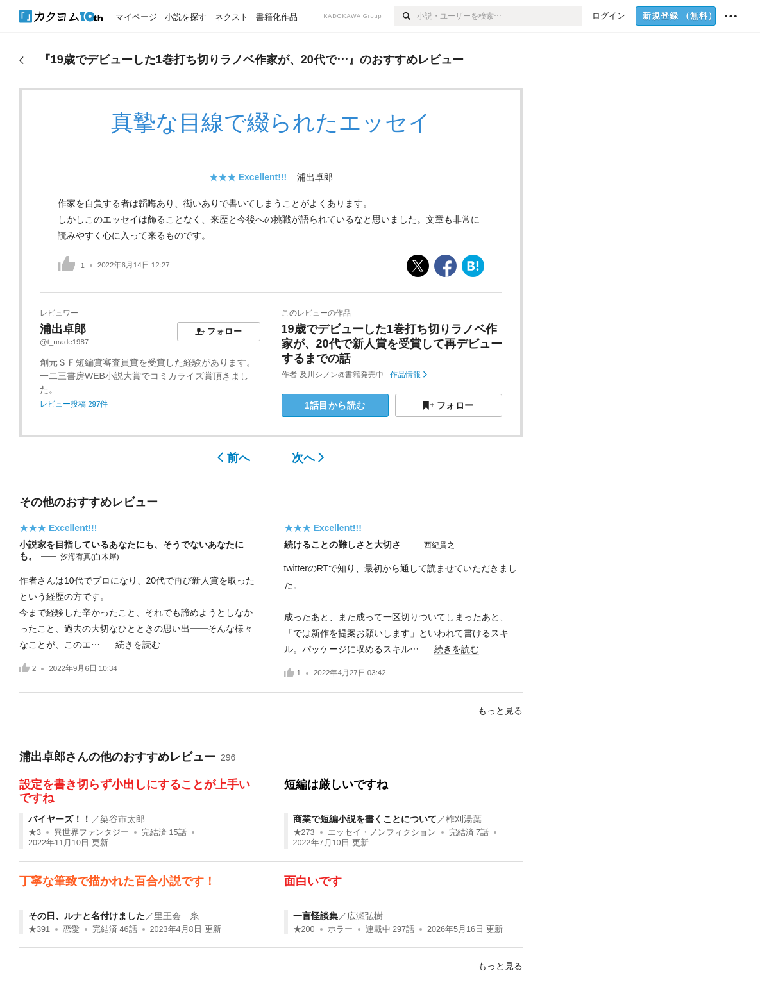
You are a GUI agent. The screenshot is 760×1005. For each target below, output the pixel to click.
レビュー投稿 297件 (74, 404)
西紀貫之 (439, 545)
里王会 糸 (176, 916)
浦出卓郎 (315, 177)
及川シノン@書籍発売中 (342, 374)
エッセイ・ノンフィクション (382, 832)
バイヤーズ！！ (59, 819)
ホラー (340, 929)
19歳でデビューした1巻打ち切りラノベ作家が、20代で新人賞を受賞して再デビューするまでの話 (392, 344)
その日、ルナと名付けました (86, 916)
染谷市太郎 (122, 819)
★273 (304, 832)
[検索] (405, 16)
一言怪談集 (315, 916)
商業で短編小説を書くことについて (365, 819)
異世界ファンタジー (91, 832)
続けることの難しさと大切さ (342, 544)
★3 (34, 832)
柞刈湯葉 (464, 819)
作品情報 (408, 374)
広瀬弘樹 (365, 916)
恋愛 (71, 929)
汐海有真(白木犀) (89, 557)
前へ (233, 458)
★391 (39, 929)
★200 (304, 929)
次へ (308, 458)
